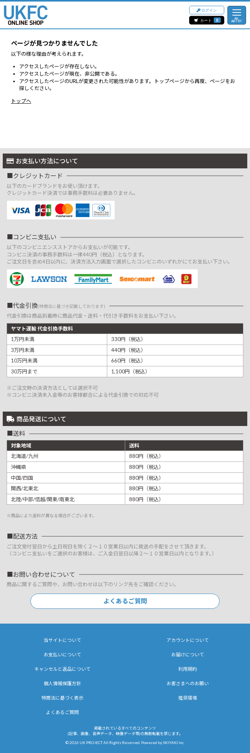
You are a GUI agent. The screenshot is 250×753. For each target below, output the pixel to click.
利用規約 (187, 669)
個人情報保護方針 (62, 683)
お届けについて (187, 655)
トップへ (21, 101)
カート (207, 20)
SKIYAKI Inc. (173, 742)
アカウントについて (188, 640)
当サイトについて (62, 640)
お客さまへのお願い (188, 683)
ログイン (207, 9)
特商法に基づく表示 (62, 698)
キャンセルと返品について (62, 669)
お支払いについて (62, 655)
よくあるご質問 (125, 601)
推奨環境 (187, 698)
